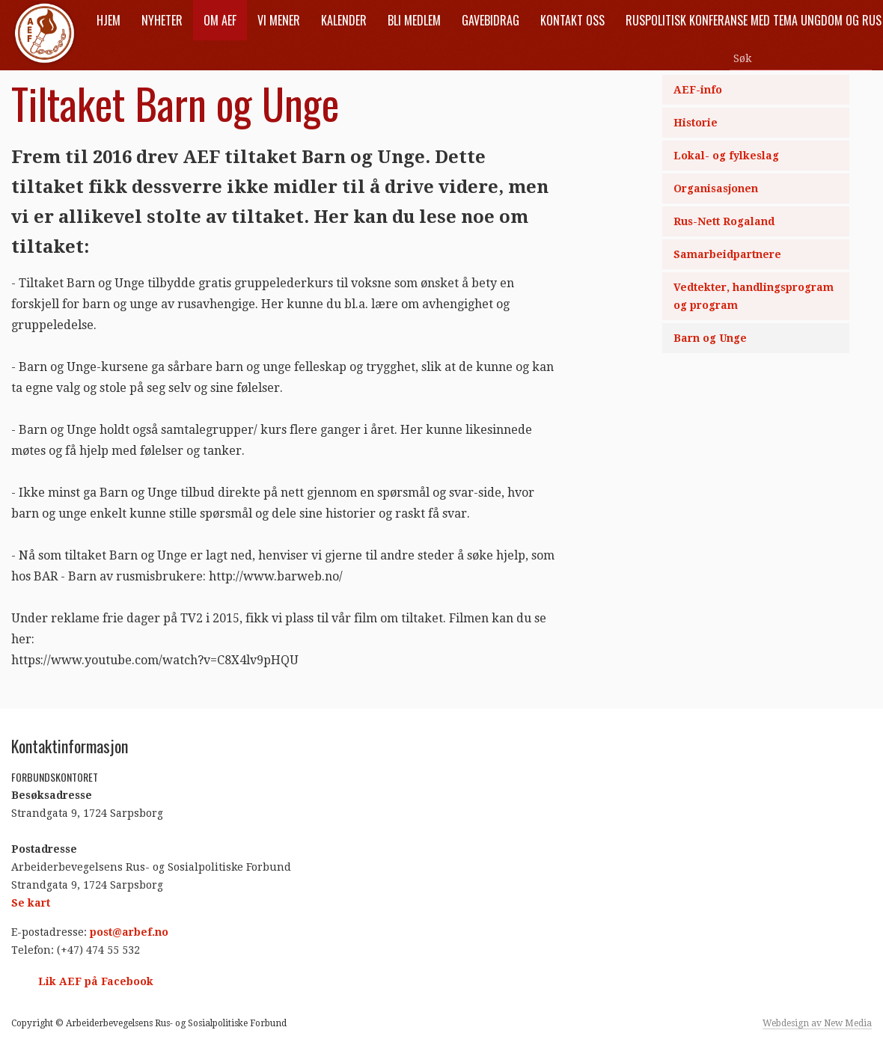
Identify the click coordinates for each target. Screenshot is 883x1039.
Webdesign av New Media (817, 1023)
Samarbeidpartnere (727, 254)
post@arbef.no (129, 932)
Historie (695, 123)
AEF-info (697, 90)
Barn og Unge (710, 338)
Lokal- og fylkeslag (726, 156)
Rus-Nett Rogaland (723, 221)
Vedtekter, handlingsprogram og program (753, 296)
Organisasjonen (715, 188)
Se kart (30, 903)
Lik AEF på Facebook (95, 981)
